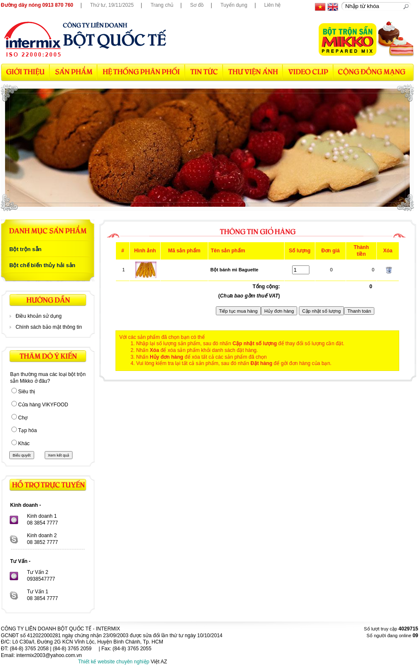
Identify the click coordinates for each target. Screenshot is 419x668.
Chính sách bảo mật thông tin (49, 327)
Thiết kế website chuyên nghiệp (113, 662)
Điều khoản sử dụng (39, 316)
